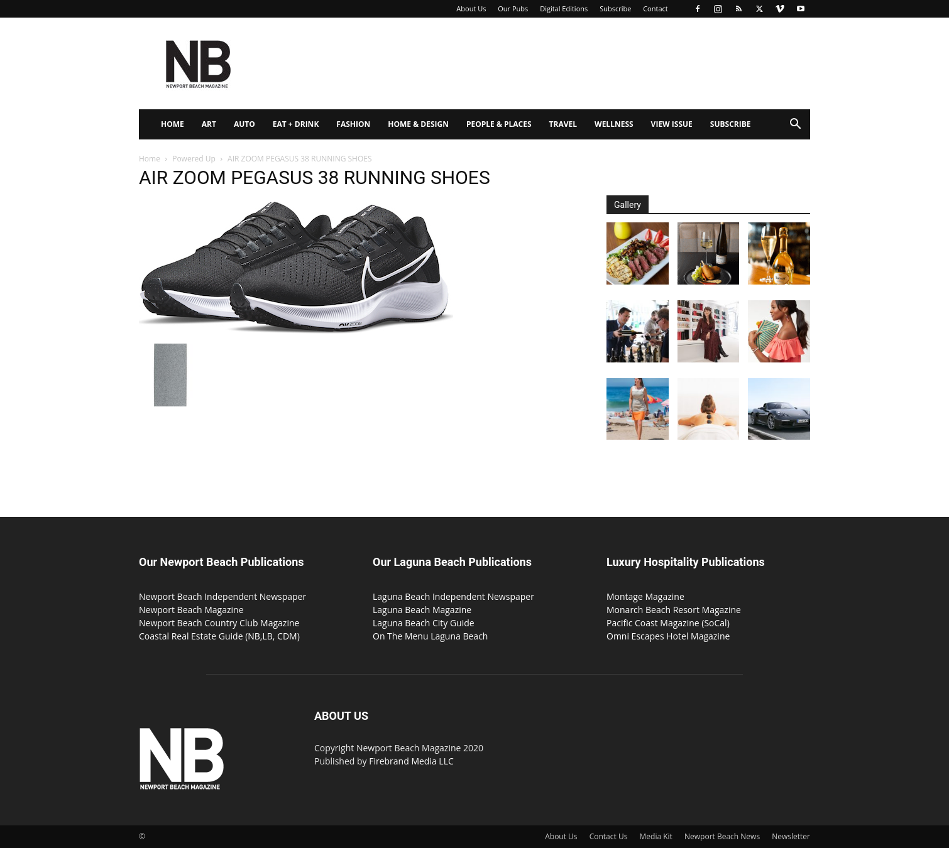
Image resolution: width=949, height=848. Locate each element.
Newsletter (791, 836)
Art (209, 124)
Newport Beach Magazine (191, 610)
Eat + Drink (296, 124)
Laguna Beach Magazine (422, 610)
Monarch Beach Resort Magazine (673, 610)
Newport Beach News (722, 836)
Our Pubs (513, 8)
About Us (471, 8)
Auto (244, 124)
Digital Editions (564, 8)
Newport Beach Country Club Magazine (219, 623)
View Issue (672, 124)
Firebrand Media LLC (411, 761)
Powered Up (194, 158)
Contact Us (609, 836)
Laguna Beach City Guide (423, 623)
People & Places (499, 124)
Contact (655, 8)
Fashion (353, 124)
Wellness (614, 124)
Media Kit (656, 836)
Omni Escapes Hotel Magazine (668, 636)
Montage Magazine (645, 596)
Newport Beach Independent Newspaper (222, 596)
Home (172, 124)
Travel (563, 124)
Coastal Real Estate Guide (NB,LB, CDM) (219, 636)
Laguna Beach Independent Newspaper (453, 596)
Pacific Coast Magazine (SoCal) (668, 623)
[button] (795, 125)
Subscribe (615, 8)
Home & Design (418, 124)
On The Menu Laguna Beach (430, 636)
